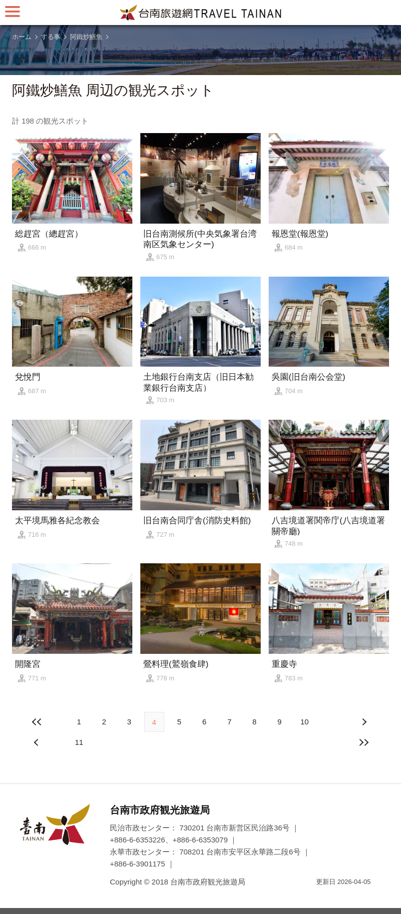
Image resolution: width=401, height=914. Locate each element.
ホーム (21, 37)
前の (364, 722)
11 (79, 742)
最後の (364, 742)
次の (37, 742)
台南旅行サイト (201, 13)
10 (304, 721)
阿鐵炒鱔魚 (86, 37)
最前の (37, 722)
